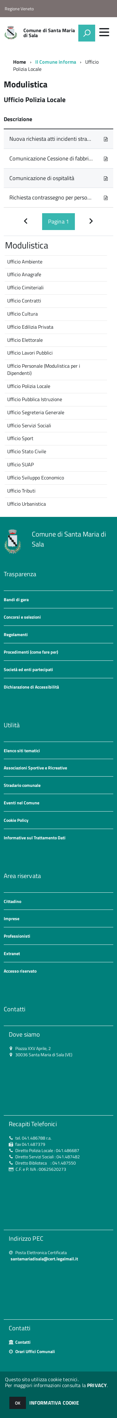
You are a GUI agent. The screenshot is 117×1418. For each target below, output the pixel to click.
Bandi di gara (16, 599)
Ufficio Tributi (21, 490)
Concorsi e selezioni (22, 617)
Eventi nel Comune (21, 802)
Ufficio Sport (20, 438)
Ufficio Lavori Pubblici (30, 352)
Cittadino (12, 901)
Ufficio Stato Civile (26, 451)
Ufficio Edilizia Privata (30, 327)
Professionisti (17, 936)
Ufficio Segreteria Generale (35, 412)
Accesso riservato (20, 971)
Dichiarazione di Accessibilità (31, 687)
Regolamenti (16, 634)
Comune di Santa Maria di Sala (49, 33)
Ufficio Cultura (22, 313)
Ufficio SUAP (20, 464)
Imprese (11, 918)
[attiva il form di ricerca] (86, 33)
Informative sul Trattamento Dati (35, 837)
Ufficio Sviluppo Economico (35, 477)
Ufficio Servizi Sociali (29, 425)
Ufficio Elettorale (25, 340)
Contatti (23, 1342)
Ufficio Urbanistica (26, 504)
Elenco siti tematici (22, 750)
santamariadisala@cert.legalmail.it (44, 1258)
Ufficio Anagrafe (24, 274)
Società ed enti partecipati (28, 669)
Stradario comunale (22, 785)
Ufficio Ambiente (24, 261)
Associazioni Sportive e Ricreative (35, 767)
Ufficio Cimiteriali (25, 287)
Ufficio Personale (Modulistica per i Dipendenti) (43, 369)
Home (19, 62)
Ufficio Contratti (24, 300)
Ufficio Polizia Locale (28, 386)
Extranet (12, 953)
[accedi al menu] (104, 32)
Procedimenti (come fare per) (31, 652)
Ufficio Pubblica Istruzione (34, 399)
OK (17, 1403)
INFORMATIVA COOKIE (54, 1402)
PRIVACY (97, 1385)
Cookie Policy (16, 820)
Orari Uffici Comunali (35, 1351)
